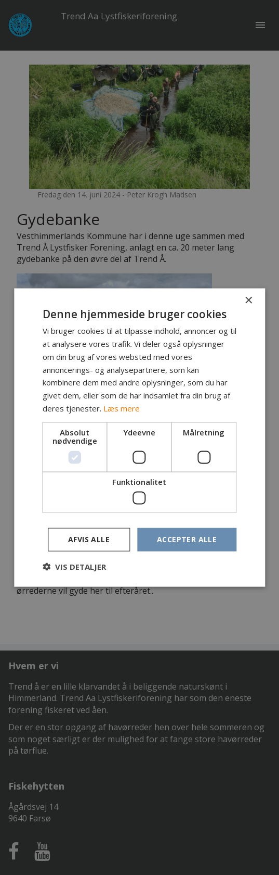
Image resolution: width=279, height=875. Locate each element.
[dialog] (139, 437)
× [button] (248, 301)
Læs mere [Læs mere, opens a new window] (121, 408)
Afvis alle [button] (89, 539)
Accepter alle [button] (187, 539)
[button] (74, 566)
